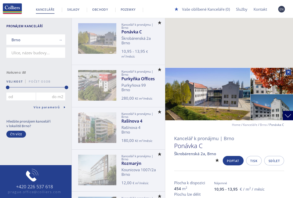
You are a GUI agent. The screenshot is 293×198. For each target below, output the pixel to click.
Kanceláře (45, 9)
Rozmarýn (131, 163)
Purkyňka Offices (138, 79)
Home (236, 125)
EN (282, 9)
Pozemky (128, 9)
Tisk (253, 161)
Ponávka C (131, 32)
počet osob (38, 81)
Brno (263, 125)
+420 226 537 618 (34, 187)
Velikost (14, 81)
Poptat (233, 161)
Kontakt (260, 9)
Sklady (73, 9)
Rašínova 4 (131, 121)
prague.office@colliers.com (34, 192)
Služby (241, 9)
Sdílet (274, 161)
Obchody (100, 9)
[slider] (7, 87)
